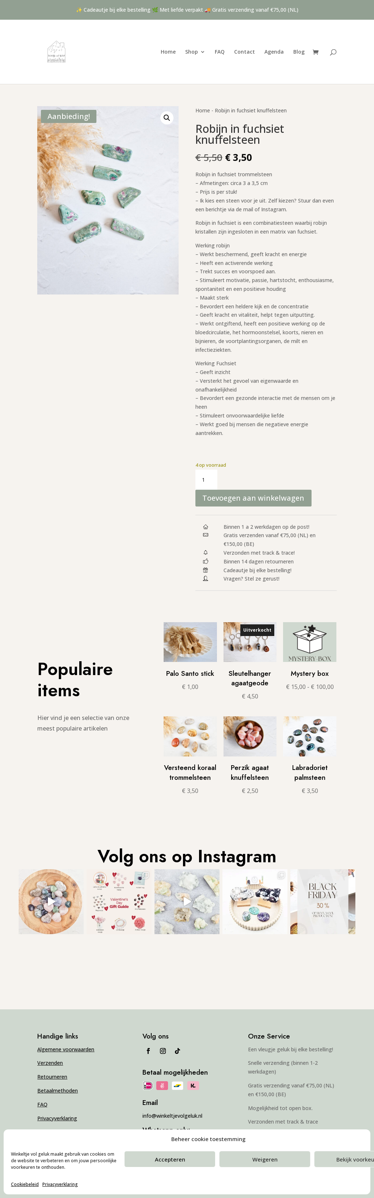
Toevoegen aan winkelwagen (254, 498)
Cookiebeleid (25, 1184)
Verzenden (50, 1063)
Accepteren (170, 1159)
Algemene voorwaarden (65, 1049)
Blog (299, 52)
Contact (244, 52)
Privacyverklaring (60, 1184)
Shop (191, 52)
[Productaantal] (206, 480)
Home (168, 52)
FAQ (220, 52)
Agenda (274, 52)
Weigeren (265, 1159)
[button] (166, 117)
